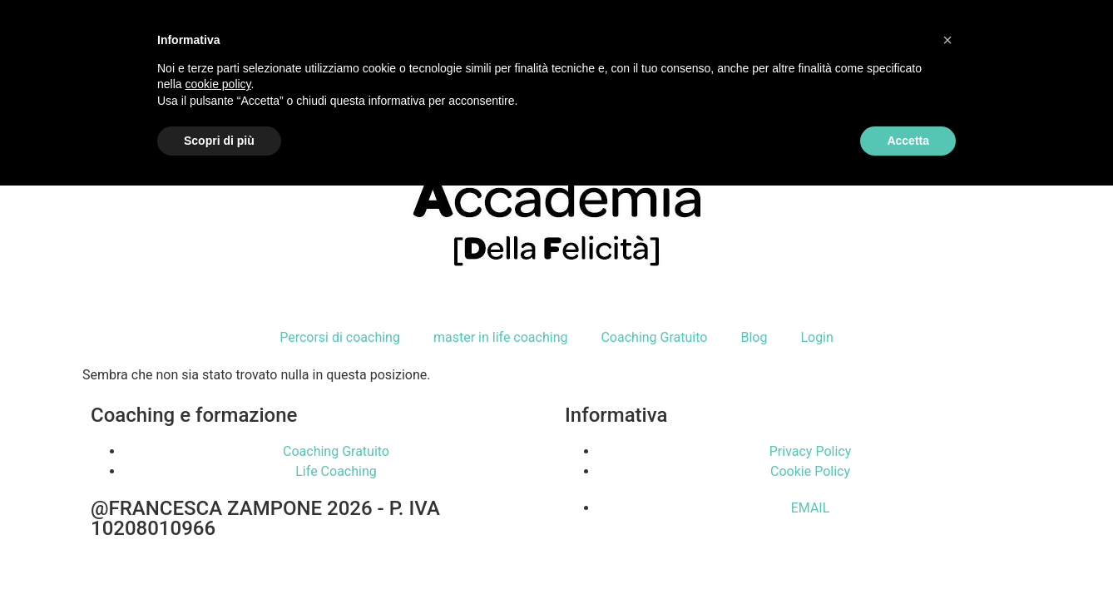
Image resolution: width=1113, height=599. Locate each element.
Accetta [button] (908, 140)
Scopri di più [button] (219, 140)
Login (816, 337)
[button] (947, 40)
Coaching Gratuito (654, 337)
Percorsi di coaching (339, 337)
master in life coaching (500, 337)
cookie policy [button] (217, 84)
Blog (753, 337)
